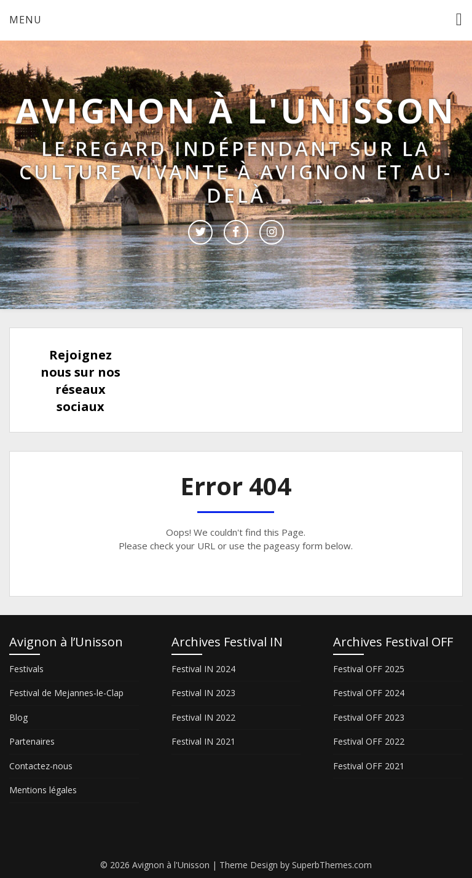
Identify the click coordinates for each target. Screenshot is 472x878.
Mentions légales (43, 790)
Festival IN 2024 (203, 669)
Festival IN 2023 (203, 693)
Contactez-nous (41, 766)
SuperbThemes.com (332, 865)
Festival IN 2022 (203, 717)
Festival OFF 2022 (368, 741)
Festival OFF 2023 (368, 717)
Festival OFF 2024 (368, 693)
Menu (25, 19)
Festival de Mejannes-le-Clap (66, 693)
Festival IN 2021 (203, 741)
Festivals (26, 669)
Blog (18, 717)
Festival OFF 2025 (368, 669)
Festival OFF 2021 (368, 766)
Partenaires (32, 741)
